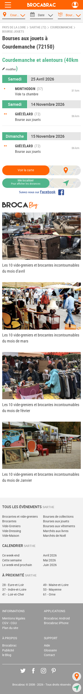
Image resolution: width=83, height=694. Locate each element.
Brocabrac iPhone (56, 623)
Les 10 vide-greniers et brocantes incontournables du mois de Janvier (40, 477)
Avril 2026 (50, 555)
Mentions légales (13, 618)
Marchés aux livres (55, 531)
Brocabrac (9, 645)
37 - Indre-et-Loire (14, 590)
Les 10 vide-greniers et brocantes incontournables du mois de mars (40, 338)
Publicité (8, 650)
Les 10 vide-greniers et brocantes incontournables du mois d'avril (40, 268)
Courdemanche (61, 27)
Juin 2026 (50, 565)
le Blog (6, 655)
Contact (49, 655)
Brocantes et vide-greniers (20, 517)
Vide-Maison (10, 536)
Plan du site (10, 628)
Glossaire (50, 650)
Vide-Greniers (11, 526)
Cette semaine (12, 560)
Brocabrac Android (57, 618)
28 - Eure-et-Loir (13, 585)
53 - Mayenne (52, 590)
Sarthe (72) (38, 27)
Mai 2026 (49, 560)
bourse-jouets (13, 31)
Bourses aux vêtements (59, 526)
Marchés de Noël (54, 536)
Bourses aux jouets (56, 521)
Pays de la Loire (14, 27)
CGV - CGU (9, 623)
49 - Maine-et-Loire (55, 585)
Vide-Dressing (11, 531)
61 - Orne (49, 594)
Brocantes (9, 521)
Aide (47, 645)
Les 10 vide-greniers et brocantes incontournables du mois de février (40, 407)
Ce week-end (10, 555)
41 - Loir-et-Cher (13, 594)
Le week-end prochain (17, 565)
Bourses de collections (58, 517)
